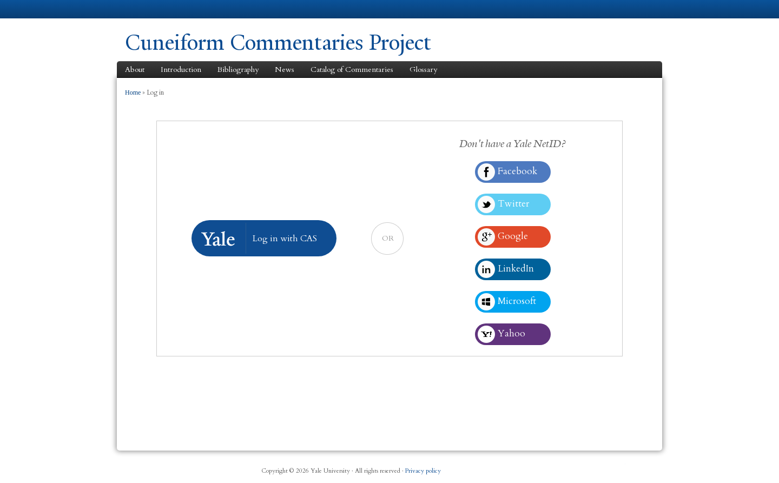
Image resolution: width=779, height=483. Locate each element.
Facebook (540, 466)
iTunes (592, 466)
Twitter (566, 466)
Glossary (423, 69)
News (284, 69)
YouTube (618, 466)
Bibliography (238, 69)
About (134, 69)
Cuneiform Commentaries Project (278, 42)
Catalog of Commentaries (352, 69)
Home (133, 92)
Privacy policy (423, 471)
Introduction (181, 69)
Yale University (155, 9)
